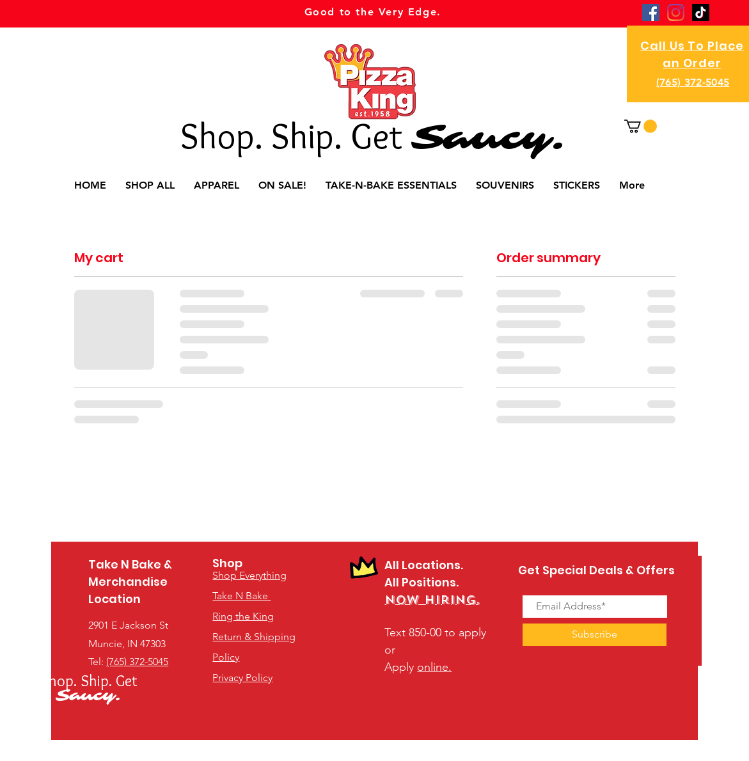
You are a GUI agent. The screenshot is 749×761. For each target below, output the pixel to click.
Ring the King (243, 616)
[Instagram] (675, 12)
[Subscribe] (594, 635)
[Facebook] (650, 12)
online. (434, 667)
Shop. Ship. (265, 135)
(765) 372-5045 (692, 82)
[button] (640, 126)
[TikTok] (700, 12)
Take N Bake (241, 596)
